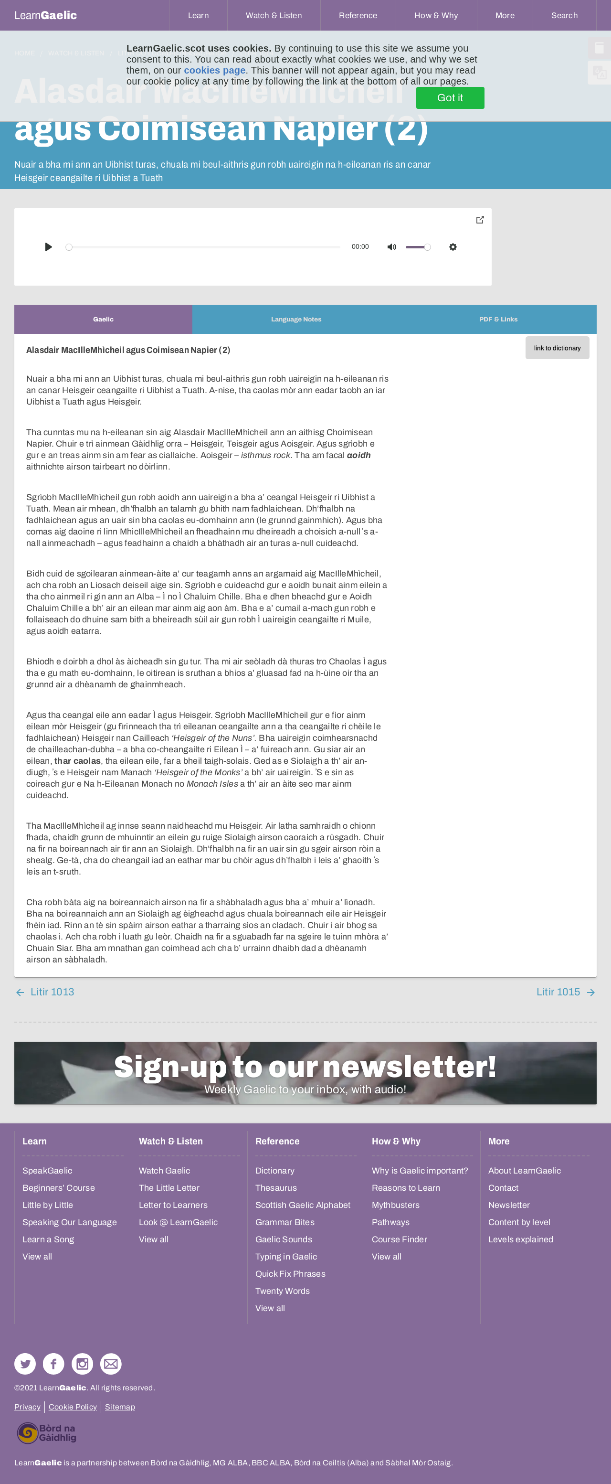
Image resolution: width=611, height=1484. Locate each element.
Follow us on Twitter (25, 1364)
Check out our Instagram (82, 1364)
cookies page (214, 70)
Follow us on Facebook (53, 1364)
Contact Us (111, 1364)
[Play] (48, 246)
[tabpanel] (305, 655)
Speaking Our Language (69, 1222)
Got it (450, 98)
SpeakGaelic (47, 1170)
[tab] (103, 319)
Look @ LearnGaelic (178, 1222)
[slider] (203, 247)
